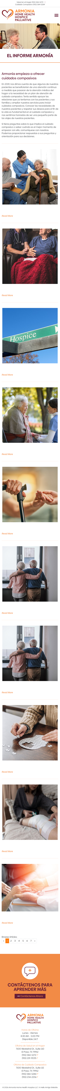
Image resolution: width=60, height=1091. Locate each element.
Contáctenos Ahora (30, 996)
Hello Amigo (46, 1087)
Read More (7, 215)
